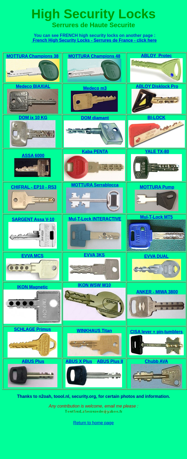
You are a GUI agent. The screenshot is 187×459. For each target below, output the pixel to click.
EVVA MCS (33, 255)
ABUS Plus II (110, 361)
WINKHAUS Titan (94, 330)
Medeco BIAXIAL (33, 86)
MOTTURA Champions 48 (94, 56)
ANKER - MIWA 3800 (157, 292)
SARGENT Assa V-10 (33, 219)
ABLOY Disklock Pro (157, 86)
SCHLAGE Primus (32, 329)
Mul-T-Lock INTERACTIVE (94, 219)
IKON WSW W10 (94, 285)
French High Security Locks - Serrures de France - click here (94, 40)
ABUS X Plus (78, 361)
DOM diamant (95, 118)
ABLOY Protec (156, 55)
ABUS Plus (33, 361)
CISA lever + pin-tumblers (156, 331)
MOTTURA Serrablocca (95, 185)
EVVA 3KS (94, 255)
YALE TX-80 (157, 151)
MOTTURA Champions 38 (32, 56)
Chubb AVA (156, 361)
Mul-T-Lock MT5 (156, 217)
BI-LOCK (156, 117)
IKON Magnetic (32, 287)
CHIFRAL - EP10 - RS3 (34, 187)
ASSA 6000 (33, 155)
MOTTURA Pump (157, 187)
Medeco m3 (95, 88)
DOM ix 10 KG (33, 117)
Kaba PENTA (95, 151)
